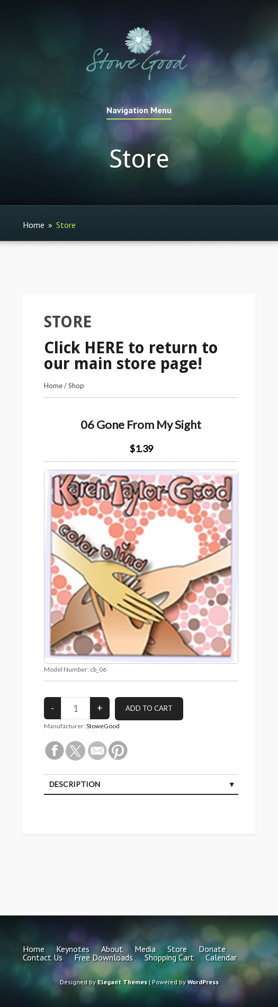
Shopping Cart (169, 957)
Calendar (221, 957)
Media (145, 949)
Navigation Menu (139, 110)
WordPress (203, 982)
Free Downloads (103, 957)
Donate (212, 949)
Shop (76, 385)
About (112, 949)
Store (177, 949)
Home (33, 224)
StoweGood (103, 726)
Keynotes (72, 949)
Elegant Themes (122, 982)
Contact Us (42, 957)
